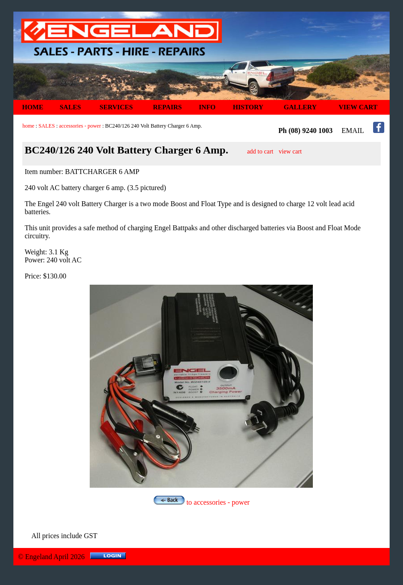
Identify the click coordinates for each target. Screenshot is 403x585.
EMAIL (352, 130)
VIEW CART (358, 107)
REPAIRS (167, 107)
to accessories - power (202, 502)
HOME (33, 107)
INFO (207, 107)
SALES (70, 107)
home (28, 126)
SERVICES (116, 107)
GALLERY (300, 107)
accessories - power (80, 126)
